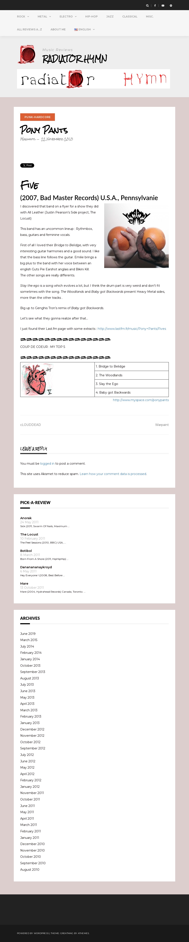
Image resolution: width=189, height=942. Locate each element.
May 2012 (27, 767)
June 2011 (27, 806)
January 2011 (29, 838)
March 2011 (28, 825)
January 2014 (30, 659)
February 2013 (30, 716)
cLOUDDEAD (30, 425)
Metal (42, 16)
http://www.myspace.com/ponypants (141, 400)
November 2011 (32, 793)
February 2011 (30, 831)
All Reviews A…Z (29, 29)
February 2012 (30, 780)
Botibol (26, 551)
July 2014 (27, 646)
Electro (66, 16)
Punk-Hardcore (38, 117)
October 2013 (30, 666)
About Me (58, 29)
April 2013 (27, 704)
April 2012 (27, 774)
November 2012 (32, 736)
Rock (21, 16)
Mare (24, 583)
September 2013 (32, 672)
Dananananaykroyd (36, 567)
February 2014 (31, 653)
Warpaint (162, 425)
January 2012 (30, 787)
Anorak (26, 518)
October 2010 (30, 857)
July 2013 (27, 685)
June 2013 (27, 691)
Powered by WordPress (33, 933)
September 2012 (32, 748)
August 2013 (29, 678)
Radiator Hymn (74, 58)
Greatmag (66, 933)
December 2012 (32, 729)
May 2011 (27, 812)
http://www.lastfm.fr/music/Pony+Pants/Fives (132, 329)
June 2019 (28, 634)
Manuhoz (27, 139)
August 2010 (29, 870)
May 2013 (27, 697)
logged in (47, 464)
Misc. (149, 16)
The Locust (29, 534)
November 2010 (32, 850)
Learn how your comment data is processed (113, 474)
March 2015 (28, 640)
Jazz (110, 16)
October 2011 (30, 799)
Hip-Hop (91, 16)
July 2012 (27, 755)
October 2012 (30, 742)
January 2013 (30, 723)
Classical (129, 16)
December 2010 (32, 844)
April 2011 (27, 819)
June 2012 (27, 761)
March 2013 (28, 710)
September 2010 (33, 863)
